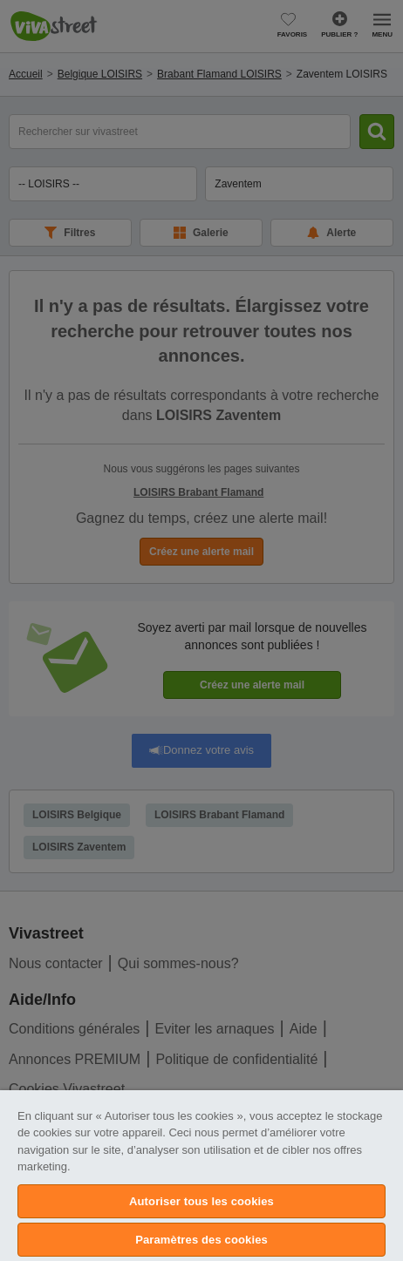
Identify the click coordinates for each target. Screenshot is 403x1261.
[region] (201, 1175)
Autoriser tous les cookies (201, 1201)
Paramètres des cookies (201, 1239)
